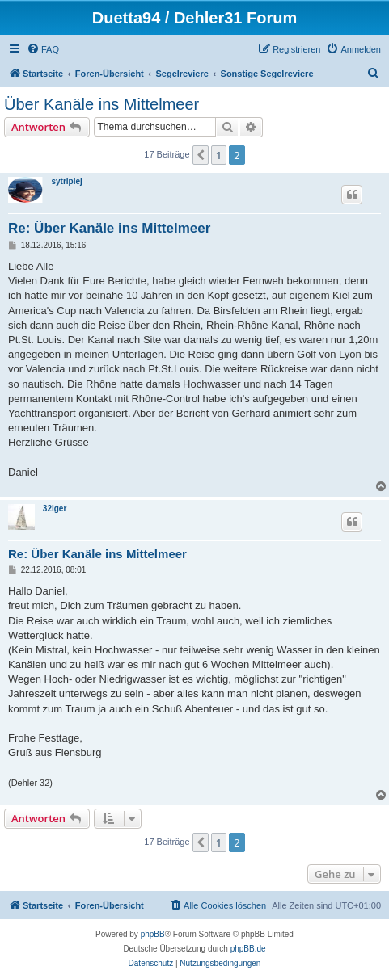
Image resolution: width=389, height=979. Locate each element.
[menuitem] (43, 49)
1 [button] (219, 155)
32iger (54, 508)
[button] (200, 155)
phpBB (153, 934)
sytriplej (66, 181)
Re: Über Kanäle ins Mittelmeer (109, 228)
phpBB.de (248, 948)
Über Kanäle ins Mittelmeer (101, 104)
